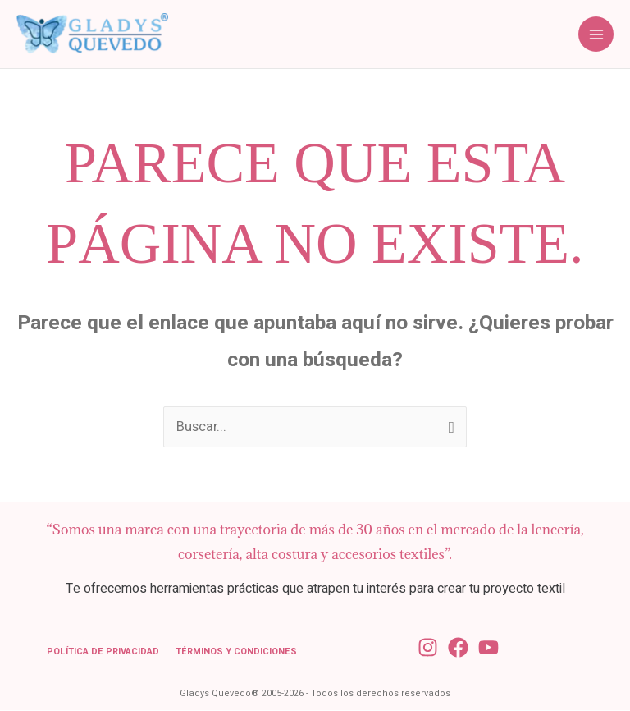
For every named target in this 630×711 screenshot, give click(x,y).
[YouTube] (488, 649)
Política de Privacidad (103, 652)
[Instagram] (428, 649)
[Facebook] (458, 649)
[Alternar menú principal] (596, 35)
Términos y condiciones (236, 652)
